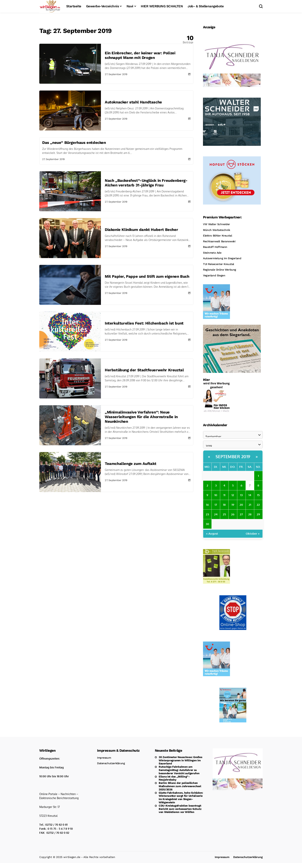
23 (207, 514)
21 (250, 505)
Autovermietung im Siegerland (222, 258)
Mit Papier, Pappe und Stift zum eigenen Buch (147, 276)
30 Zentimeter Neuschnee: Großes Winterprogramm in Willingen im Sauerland (180, 760)
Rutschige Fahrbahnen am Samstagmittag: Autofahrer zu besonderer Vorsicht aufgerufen (179, 770)
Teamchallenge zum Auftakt (130, 463)
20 (241, 505)
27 (241, 514)
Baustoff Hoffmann (215, 246)
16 (207, 505)
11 (224, 495)
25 (224, 514)
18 (224, 505)
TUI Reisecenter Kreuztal (218, 264)
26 (232, 514)
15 (258, 495)
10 (215, 495)
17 (216, 505)
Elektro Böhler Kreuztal (217, 235)
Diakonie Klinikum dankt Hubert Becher (141, 229)
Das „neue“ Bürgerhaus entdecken (74, 142)
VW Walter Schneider (216, 224)
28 (249, 514)
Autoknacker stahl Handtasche (133, 102)
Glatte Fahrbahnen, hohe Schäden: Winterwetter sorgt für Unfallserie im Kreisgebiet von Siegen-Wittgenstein (181, 797)
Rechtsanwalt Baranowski (219, 241)
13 (241, 495)
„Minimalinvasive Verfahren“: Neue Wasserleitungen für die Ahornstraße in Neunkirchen (141, 417)
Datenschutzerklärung (111, 763)
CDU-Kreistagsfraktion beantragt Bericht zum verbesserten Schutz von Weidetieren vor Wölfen (180, 809)
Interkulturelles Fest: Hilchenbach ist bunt (144, 323)
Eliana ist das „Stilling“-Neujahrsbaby (174, 778)
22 (258, 505)
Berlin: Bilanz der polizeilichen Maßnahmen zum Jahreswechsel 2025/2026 (180, 786)
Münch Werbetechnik (216, 229)
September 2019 (233, 456)
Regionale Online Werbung (219, 269)
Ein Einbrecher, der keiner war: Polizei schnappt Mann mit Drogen (140, 55)
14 (249, 495)
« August (212, 533)
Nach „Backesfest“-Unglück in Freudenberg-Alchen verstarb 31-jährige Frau (146, 182)
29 (258, 514)
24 (215, 514)
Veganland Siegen (214, 275)
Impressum (104, 757)
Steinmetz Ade (212, 252)
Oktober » (253, 533)
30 (207, 524)
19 (233, 505)
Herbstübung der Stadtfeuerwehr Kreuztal (144, 370)
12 (233, 495)
